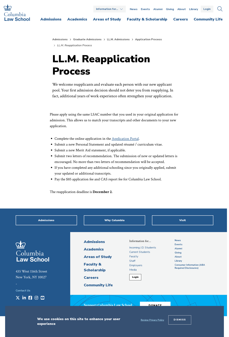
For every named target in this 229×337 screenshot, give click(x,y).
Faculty (133, 256)
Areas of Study (98, 256)
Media (133, 270)
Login (207, 9)
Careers (91, 277)
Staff (132, 261)
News (134, 9)
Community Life (98, 285)
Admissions (60, 39)
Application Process (148, 39)
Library (193, 9)
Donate (155, 305)
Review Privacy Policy (152, 320)
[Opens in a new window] (18, 298)
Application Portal (125, 138)
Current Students (139, 252)
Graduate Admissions (87, 39)
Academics (94, 249)
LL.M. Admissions (118, 39)
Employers (135, 265)
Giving (170, 9)
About (181, 9)
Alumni (158, 9)
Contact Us (23, 290)
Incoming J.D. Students (142, 247)
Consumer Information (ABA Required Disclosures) (190, 266)
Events (145, 9)
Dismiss (180, 319)
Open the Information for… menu (109, 9)
